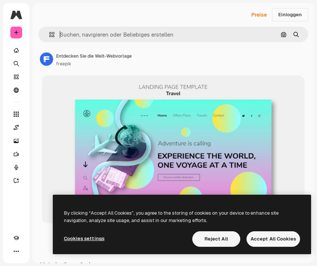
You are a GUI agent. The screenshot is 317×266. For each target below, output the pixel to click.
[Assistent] (16, 181)
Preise (259, 14)
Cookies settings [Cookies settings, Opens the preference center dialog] (84, 238)
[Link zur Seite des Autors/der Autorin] (46, 59)
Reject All (216, 239)
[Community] (16, 90)
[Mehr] (16, 251)
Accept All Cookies (273, 239)
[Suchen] (16, 63)
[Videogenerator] (16, 154)
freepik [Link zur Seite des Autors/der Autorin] (63, 64)
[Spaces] (16, 127)
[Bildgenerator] (16, 141)
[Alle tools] (16, 114)
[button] (49, 34)
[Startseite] (16, 50)
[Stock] (16, 77)
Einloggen (290, 14)
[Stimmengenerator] (16, 167)
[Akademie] (16, 238)
